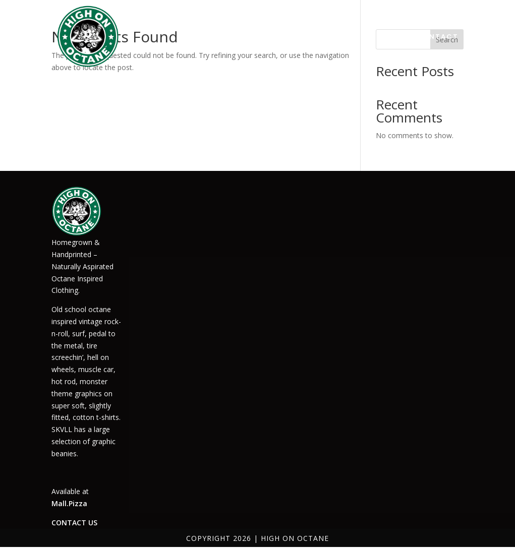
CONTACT (437, 36)
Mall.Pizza (69, 503)
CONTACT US (74, 522)
